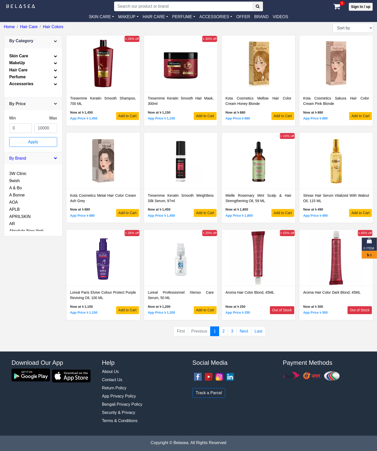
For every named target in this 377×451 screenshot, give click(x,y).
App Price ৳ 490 (315, 215)
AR (12, 224)
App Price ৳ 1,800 (239, 215)
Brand (261, 17)
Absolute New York (26, 231)
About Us (110, 371)
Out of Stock (282, 310)
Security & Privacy (118, 412)
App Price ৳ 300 (315, 312)
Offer (243, 17)
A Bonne (17, 195)
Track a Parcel (209, 393)
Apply (33, 142)
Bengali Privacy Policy (122, 404)
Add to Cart (127, 116)
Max (53, 118)
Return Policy (114, 388)
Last (258, 331)
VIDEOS (280, 17)
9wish (14, 181)
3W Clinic (18, 173)
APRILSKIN (20, 216)
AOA (13, 202)
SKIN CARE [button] (100, 17)
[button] (215, 17)
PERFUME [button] (182, 17)
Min (12, 118)
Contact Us (112, 380)
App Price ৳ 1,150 (161, 118)
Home (9, 27)
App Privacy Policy (119, 396)
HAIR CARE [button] (154, 17)
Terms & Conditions (120, 421)
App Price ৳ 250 (238, 312)
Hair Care (28, 27)
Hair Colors (53, 27)
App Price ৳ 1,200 (161, 312)
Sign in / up (360, 7)
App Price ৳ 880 (238, 118)
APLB (14, 209)
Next (244, 331)
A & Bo (15, 188)
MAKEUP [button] (127, 17)
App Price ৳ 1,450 (83, 118)
